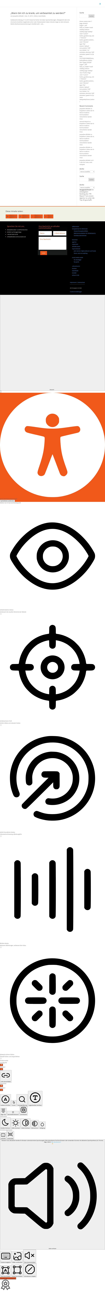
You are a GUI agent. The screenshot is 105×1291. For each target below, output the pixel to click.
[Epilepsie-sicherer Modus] (1, 1058)
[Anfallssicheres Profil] (1, 725)
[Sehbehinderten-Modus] (1, 614)
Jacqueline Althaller (18, 16)
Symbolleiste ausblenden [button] (7, 501)
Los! (43, 253)
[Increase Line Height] (1, 1086)
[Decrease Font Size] (1, 1069)
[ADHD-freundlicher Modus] (1, 836)
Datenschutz (81, 282)
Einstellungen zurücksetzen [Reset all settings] (8, 1278)
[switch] (0, 613)
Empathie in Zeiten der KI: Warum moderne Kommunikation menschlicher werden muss (87, 115)
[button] (0, 392)
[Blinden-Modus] (1, 947)
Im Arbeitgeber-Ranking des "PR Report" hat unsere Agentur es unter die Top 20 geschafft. (87, 195)
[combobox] (52, 343)
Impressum (73, 282)
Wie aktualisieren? (56, 1142)
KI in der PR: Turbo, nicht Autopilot (86, 162)
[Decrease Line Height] (1, 1090)
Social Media (42, 16)
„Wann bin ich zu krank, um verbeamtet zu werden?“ (38, 13)
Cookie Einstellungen (76, 291)
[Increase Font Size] (1, 1065)
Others (36, 16)
